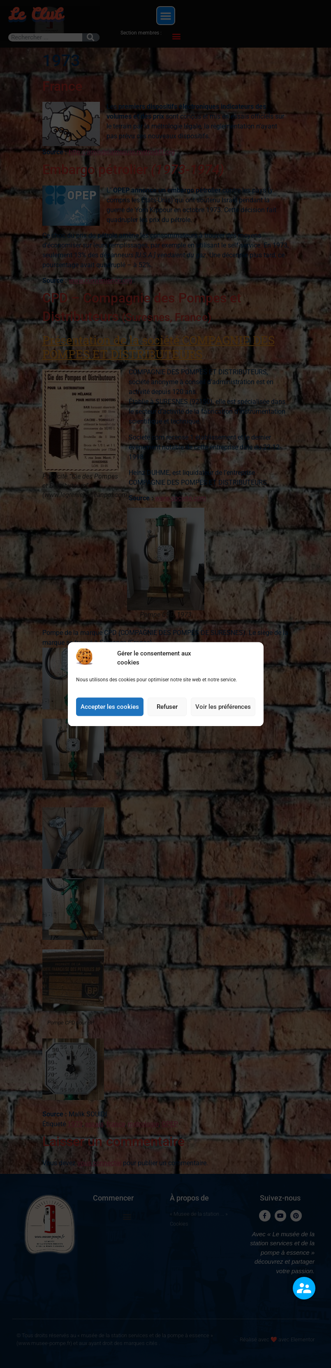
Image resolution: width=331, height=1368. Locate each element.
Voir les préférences (223, 712)
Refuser (167, 712)
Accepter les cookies (110, 712)
